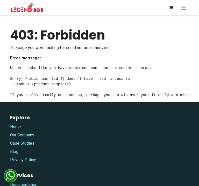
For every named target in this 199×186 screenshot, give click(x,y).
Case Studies (22, 143)
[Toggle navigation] (183, 7)
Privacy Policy (23, 159)
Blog (14, 151)
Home (15, 126)
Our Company (22, 135)
